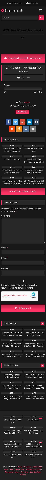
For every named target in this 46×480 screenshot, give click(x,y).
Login (26, 3)
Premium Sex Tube (33, 469)
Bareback (22, 112)
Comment (5, 216)
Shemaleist (11, 10)
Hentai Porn (19, 469)
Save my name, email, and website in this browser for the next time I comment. (19, 286)
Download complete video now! (23, 58)
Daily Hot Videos (24, 467)
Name (4, 248)
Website (4, 268)
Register (35, 3)
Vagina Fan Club (21, 472)
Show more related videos (23, 191)
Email (4, 258)
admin (27, 102)
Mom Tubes (37, 467)
